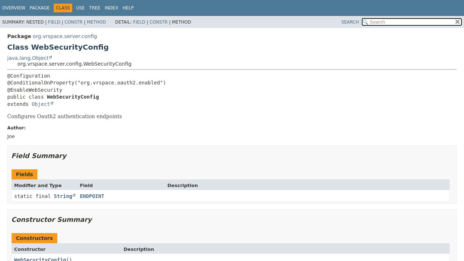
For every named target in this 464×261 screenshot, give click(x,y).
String (63, 196)
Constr (74, 22)
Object (41, 104)
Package (40, 8)
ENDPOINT (92, 196)
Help (128, 8)
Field (54, 22)
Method (96, 22)
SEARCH (350, 22)
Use (80, 8)
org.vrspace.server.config (65, 36)
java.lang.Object (28, 58)
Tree (94, 8)
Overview (13, 8)
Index (112, 8)
